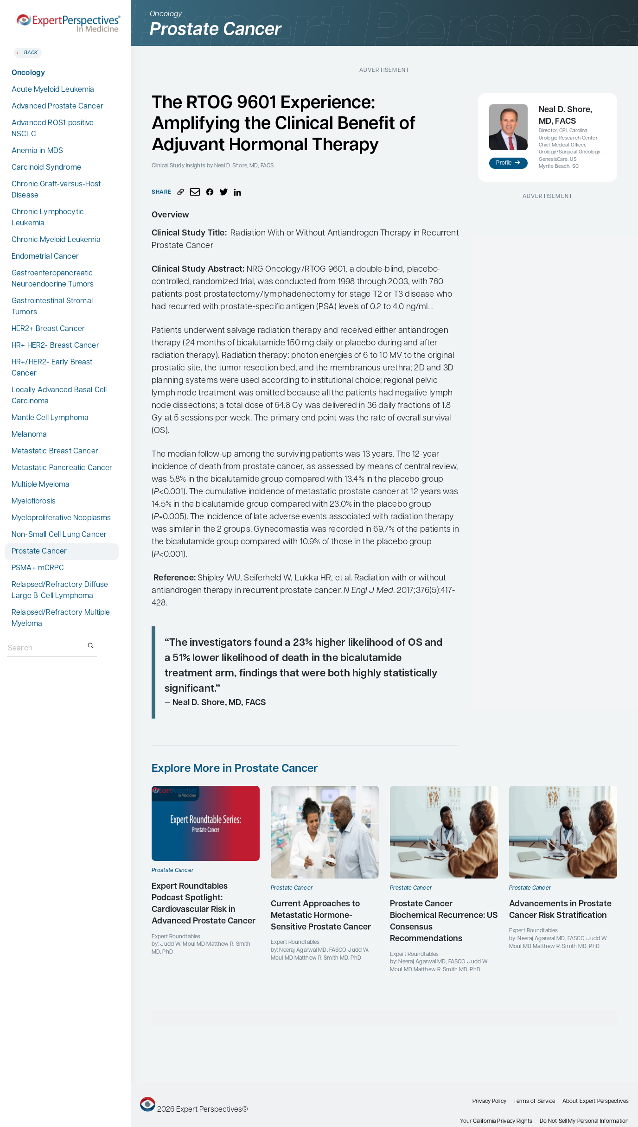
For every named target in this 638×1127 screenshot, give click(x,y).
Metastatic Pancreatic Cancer (62, 468)
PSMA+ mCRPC (38, 568)
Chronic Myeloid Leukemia (56, 240)
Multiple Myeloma (41, 485)
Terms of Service (534, 1101)
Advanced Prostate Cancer (57, 106)
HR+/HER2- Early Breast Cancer (52, 368)
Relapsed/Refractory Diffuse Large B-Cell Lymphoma (60, 590)
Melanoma (29, 435)
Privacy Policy (489, 1101)
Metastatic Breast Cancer (55, 451)
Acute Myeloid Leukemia (53, 90)
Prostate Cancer (39, 551)
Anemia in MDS (37, 151)
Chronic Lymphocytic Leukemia (48, 218)
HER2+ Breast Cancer (48, 329)
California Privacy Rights (502, 1121)
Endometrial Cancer (45, 257)
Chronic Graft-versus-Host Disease (56, 190)
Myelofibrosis (34, 501)
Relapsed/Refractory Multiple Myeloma (61, 618)
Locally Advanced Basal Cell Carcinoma (59, 396)
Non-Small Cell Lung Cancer (59, 535)
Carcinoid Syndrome (46, 168)
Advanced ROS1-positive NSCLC (53, 129)
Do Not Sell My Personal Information (584, 1121)
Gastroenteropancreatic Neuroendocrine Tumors (53, 279)
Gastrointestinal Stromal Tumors (52, 307)
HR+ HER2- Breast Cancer (55, 346)
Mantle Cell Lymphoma (50, 418)
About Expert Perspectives (595, 1101)
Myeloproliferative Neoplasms (61, 518)
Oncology (28, 73)
